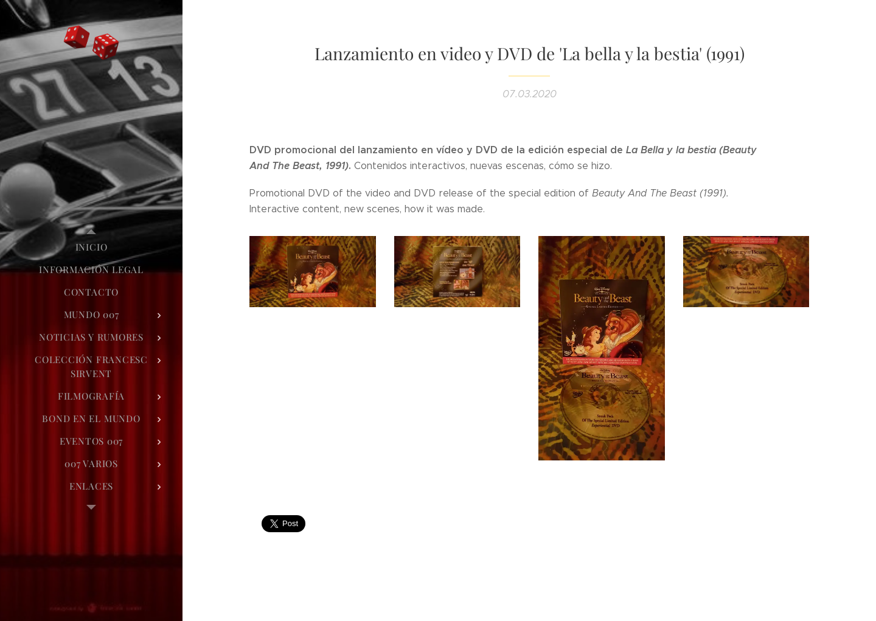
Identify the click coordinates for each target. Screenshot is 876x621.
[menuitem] (91, 247)
